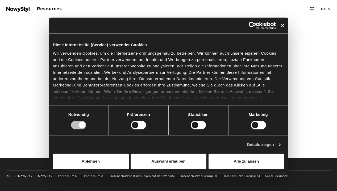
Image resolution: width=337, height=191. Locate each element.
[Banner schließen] (282, 25)
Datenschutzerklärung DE (199, 176)
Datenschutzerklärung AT (241, 176)
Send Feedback (276, 176)
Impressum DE (68, 176)
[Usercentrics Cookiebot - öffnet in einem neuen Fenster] (252, 25)
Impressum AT (94, 176)
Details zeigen (260, 144)
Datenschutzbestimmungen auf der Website (142, 176)
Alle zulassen (246, 161)
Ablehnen (91, 161)
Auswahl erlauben (168, 161)
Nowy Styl (45, 176)
